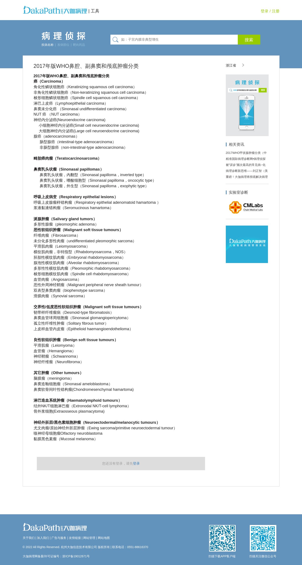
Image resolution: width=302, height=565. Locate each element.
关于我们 (29, 538)
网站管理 (89, 538)
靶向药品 (79, 44)
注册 (276, 11)
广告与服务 (58, 538)
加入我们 (43, 538)
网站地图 (104, 538)
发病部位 (63, 44)
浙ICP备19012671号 (76, 556)
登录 (264, 11)
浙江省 (235, 65)
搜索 (249, 39)
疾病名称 (48, 44)
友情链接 (75, 538)
